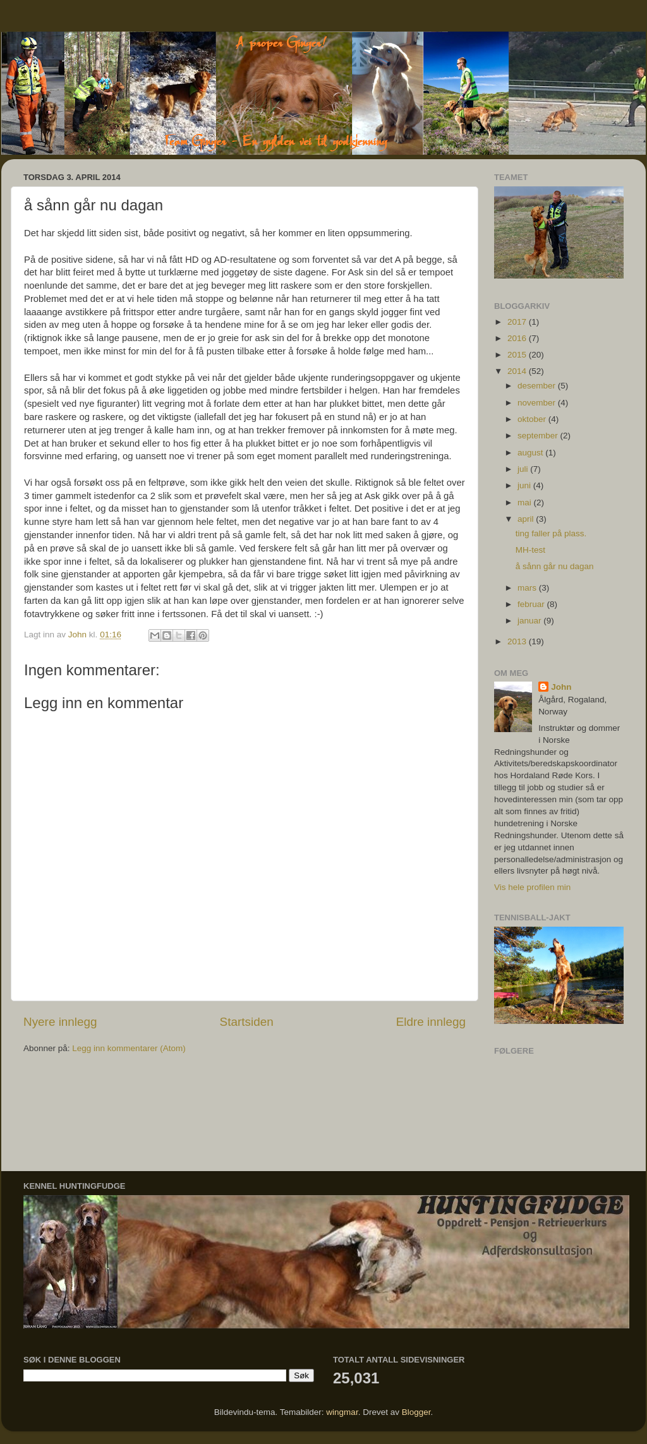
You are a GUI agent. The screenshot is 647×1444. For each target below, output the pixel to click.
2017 (518, 322)
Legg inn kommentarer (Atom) (128, 1048)
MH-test (530, 550)
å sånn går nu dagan (555, 566)
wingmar (342, 1412)
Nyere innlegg (60, 1021)
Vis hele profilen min (532, 887)
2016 (518, 338)
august (531, 452)
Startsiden (247, 1021)
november (537, 402)
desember (537, 385)
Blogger (416, 1412)
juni (525, 485)
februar (532, 604)
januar (530, 620)
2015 (518, 354)
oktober (532, 419)
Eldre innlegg (431, 1021)
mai (525, 502)
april (526, 519)
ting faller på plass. (551, 533)
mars (528, 588)
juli (523, 469)
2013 (518, 641)
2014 (518, 371)
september (538, 435)
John (561, 687)
